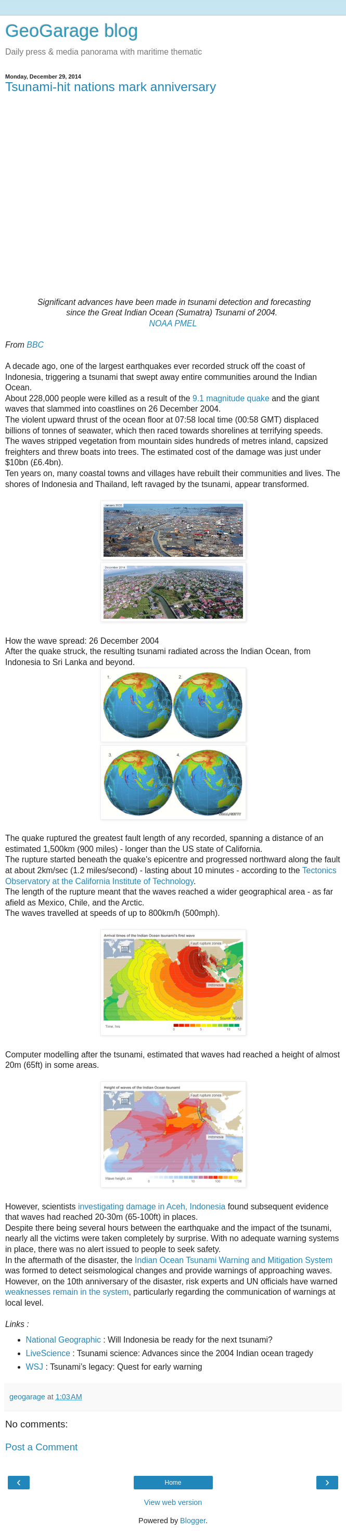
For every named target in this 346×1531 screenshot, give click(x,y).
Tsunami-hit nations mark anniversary (110, 87)
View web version (173, 1502)
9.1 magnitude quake (231, 398)
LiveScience (48, 1353)
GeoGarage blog (71, 31)
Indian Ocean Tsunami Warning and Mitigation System (232, 1260)
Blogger (193, 1520)
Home (172, 1482)
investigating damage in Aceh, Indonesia (151, 1206)
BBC (35, 344)
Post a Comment (41, 1446)
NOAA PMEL (173, 323)
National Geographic (63, 1339)
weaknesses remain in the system (67, 1291)
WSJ (34, 1366)
